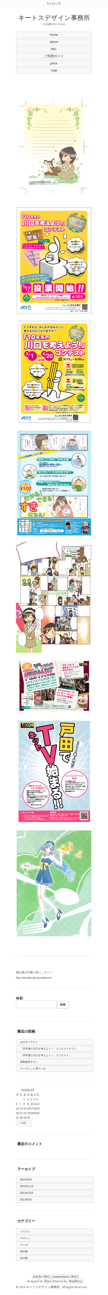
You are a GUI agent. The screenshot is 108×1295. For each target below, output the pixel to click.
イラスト (25, 1231)
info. (54, 49)
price (53, 63)
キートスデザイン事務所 (54, 18)
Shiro (47, 1281)
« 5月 (23, 1123)
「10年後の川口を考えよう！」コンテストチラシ (48, 1048)
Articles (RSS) (41, 1276)
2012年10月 (27, 1193)
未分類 (24, 1258)
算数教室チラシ (29, 1061)
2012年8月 (26, 1199)
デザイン (25, 1238)
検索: (20, 998)
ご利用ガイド (54, 56)
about (54, 42)
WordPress (75, 1281)
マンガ (24, 1244)
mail (54, 70)
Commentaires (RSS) (64, 1276)
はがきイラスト (29, 1042)
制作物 (24, 1251)
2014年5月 (26, 1179)
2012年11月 (27, 1186)
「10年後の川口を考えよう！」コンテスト (44, 1055)
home (54, 35)
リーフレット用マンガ (32, 1068)
